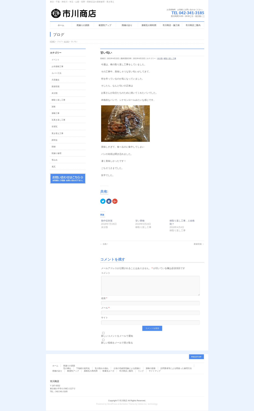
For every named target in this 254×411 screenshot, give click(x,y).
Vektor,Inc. (142, 404)
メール (105, 311)
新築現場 (199, 244)
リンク (141, 371)
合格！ (104, 244)
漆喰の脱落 (150, 369)
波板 (54, 106)
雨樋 (54, 147)
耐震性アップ (73, 371)
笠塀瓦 (54, 126)
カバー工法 (56, 73)
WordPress (112, 404)
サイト (104, 321)
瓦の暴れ (67, 369)
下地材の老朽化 (83, 369)
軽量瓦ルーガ (108, 371)
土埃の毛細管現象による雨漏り (127, 369)
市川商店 (123, 401)
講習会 (54, 140)
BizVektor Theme (127, 404)
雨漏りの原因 (69, 366)
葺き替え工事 (57, 133)
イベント (55, 60)
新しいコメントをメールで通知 (117, 339)
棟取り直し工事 (170, 58)
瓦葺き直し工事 (58, 120)
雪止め (54, 160)
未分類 (160, 58)
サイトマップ (155, 371)
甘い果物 (139, 220)
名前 (104, 302)
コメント (105, 273)
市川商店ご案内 (126, 371)
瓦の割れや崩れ (101, 369)
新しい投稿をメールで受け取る (117, 346)
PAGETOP (196, 357)
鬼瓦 (54, 167)
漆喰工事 (55, 113)
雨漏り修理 (56, 153)
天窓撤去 (55, 80)
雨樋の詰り (57, 371)
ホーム (55, 366)
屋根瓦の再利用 (91, 371)
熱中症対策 (106, 220)
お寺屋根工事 (57, 66)
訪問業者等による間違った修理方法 (176, 369)
